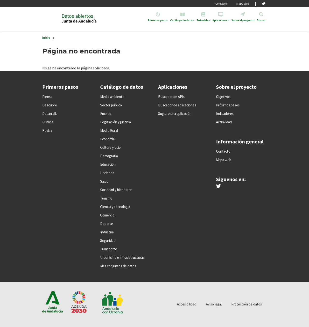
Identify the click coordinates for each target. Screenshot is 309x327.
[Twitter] (263, 3)
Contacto (221, 3)
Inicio (46, 38)
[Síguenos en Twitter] (218, 186)
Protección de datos (246, 304)
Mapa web (242, 3)
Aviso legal (214, 304)
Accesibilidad (186, 304)
